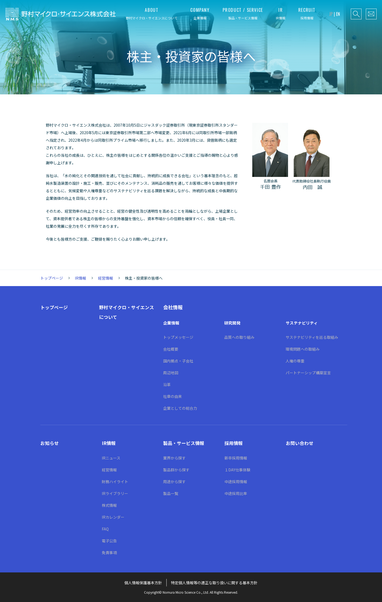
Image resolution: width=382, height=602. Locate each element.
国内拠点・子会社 (178, 361)
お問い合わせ (300, 442)
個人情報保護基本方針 (143, 582)
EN (338, 14)
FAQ (105, 529)
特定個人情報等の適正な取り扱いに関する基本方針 (214, 582)
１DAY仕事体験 (237, 469)
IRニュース (111, 458)
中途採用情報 (236, 481)
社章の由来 (172, 396)
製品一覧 (170, 493)
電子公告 (109, 540)
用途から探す (174, 481)
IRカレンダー (113, 517)
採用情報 (234, 442)
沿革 (167, 384)
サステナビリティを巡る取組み (312, 337)
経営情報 (105, 278)
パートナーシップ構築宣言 (308, 372)
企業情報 (171, 322)
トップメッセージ (178, 337)
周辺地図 (170, 372)
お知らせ (50, 442)
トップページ (51, 278)
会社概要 (170, 349)
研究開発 (232, 322)
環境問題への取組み (303, 349)
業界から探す (174, 458)
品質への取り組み (239, 337)
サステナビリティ (303, 322)
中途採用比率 (236, 493)
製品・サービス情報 (185, 442)
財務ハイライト (115, 481)
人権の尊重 (295, 361)
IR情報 (80, 278)
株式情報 (109, 505)
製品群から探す (176, 469)
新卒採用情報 (236, 458)
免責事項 (109, 552)
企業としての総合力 (180, 408)
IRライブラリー (115, 493)
